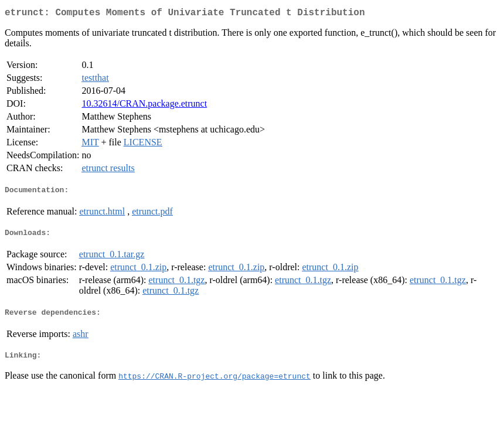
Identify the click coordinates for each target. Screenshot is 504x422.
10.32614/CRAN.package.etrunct (144, 106)
